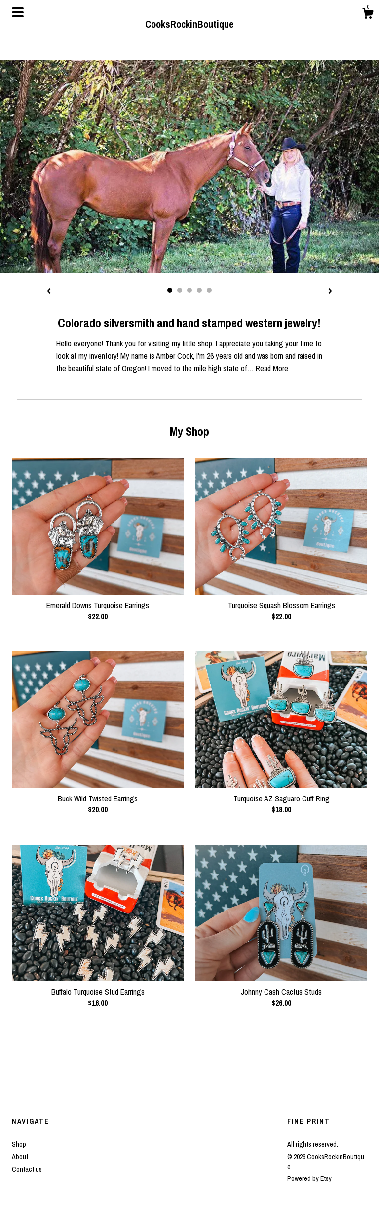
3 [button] (189, 290)
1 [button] (169, 290)
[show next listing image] (330, 291)
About (20, 1156)
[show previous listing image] (48, 291)
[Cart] (367, 14)
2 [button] (179, 290)
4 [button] (199, 290)
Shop (19, 1144)
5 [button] (209, 290)
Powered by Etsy (309, 1178)
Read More (272, 368)
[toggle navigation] (18, 12)
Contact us (27, 1169)
